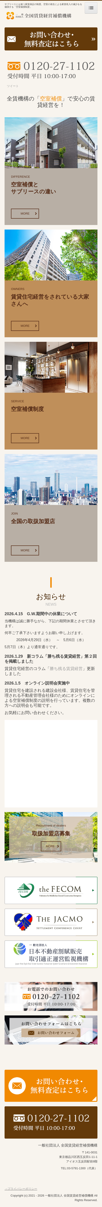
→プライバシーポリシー (21, 1188)
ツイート (13, 86)
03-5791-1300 (76, 1168)
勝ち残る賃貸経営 (66, 668)
